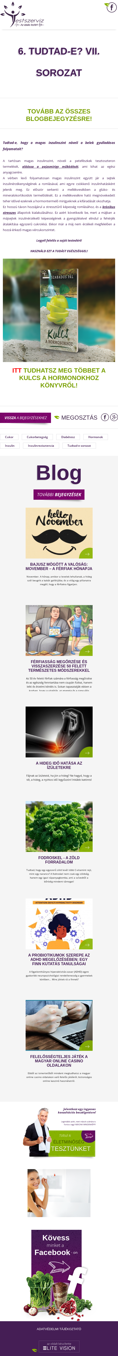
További (59, 494)
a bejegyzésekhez (26, 417)
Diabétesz (68, 437)
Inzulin (10, 446)
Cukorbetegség (37, 437)
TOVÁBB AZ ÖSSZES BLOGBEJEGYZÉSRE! (59, 115)
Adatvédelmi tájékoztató (59, 1329)
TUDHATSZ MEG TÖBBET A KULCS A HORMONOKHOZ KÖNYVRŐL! (59, 378)
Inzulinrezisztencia (41, 446)
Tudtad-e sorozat (79, 446)
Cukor (9, 437)
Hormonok (95, 437)
